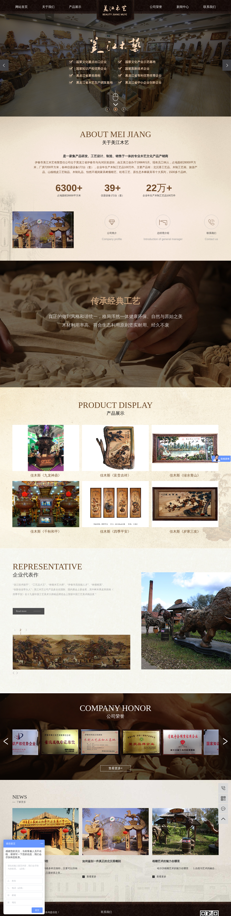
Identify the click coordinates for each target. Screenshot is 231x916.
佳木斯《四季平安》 (115, 531)
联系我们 (209, 7)
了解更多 (21, 802)
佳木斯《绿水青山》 (185, 475)
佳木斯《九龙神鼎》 (45, 475)
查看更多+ (115, 768)
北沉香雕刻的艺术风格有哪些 (30, 861)
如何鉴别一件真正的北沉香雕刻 (101, 861)
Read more (21, 611)
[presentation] (4, 65)
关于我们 (48, 7)
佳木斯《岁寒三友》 (185, 531)
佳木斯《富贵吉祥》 (115, 475)
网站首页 (21, 7)
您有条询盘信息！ (49, 912)
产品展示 (75, 7)
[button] (107, 109)
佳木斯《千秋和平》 (45, 531)
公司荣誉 (156, 7)
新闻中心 (183, 7)
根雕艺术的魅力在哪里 (166, 861)
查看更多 (21, 881)
